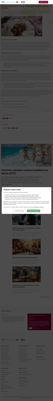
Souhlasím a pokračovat (33, 210)
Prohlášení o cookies (38, 207)
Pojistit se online (43, 2)
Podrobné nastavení (19, 210)
